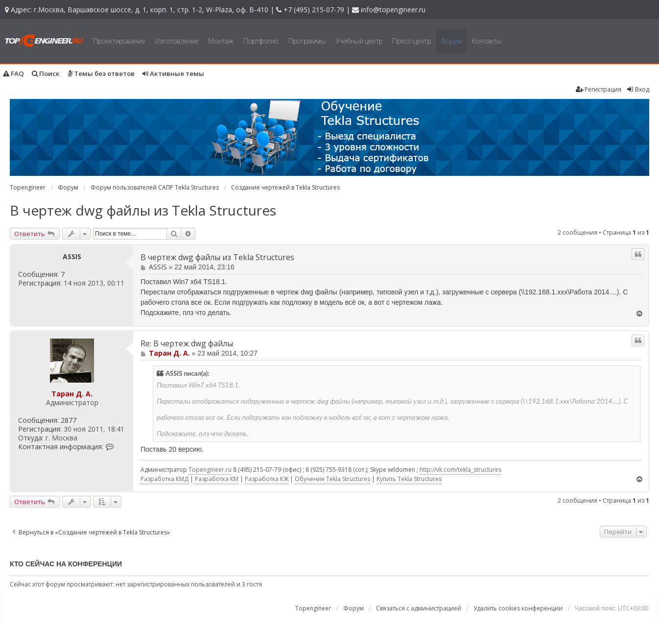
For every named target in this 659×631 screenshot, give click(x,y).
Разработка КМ (216, 479)
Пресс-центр (411, 41)
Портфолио (260, 41)
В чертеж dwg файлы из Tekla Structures (143, 210)
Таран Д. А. (72, 393)
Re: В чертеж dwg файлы (187, 344)
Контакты (486, 41)
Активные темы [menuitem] (173, 73)
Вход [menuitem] (637, 89)
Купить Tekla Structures (409, 479)
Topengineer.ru (210, 469)
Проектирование (119, 41)
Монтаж (221, 41)
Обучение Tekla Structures (332, 479)
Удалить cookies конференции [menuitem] (518, 608)
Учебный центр (358, 41)
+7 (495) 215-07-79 (313, 9)
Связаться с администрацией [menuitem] (418, 608)
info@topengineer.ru (393, 9)
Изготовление (176, 41)
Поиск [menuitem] (46, 73)
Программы (307, 41)
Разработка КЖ (266, 479)
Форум (451, 41)
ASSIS (72, 256)
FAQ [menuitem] (13, 73)
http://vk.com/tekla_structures (460, 469)
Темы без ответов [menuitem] (101, 73)
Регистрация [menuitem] (598, 89)
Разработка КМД (164, 479)
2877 (68, 420)
